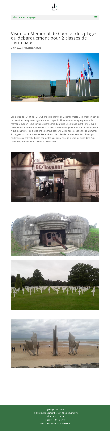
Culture (37, 47)
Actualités (28, 47)
